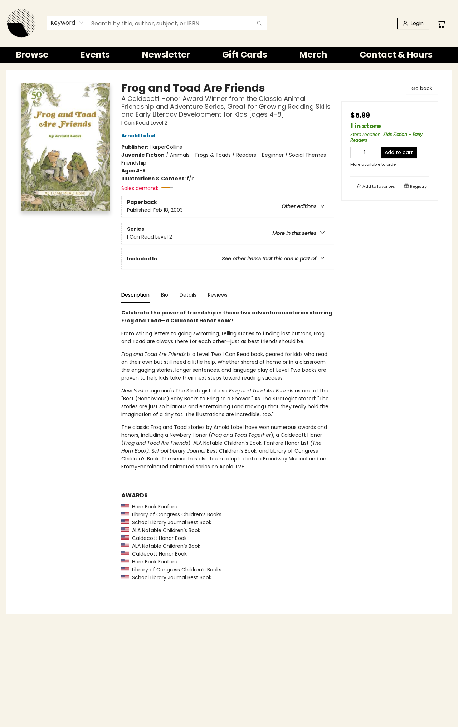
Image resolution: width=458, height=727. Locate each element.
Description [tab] (135, 294)
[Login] (413, 23)
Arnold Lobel (139, 135)
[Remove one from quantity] (355, 152)
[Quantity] (365, 152)
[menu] (229, 55)
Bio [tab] (164, 294)
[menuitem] (32, 55)
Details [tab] (188, 294)
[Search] (259, 23)
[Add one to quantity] (374, 152)
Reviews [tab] (218, 294)
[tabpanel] (227, 453)
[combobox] (67, 23)
